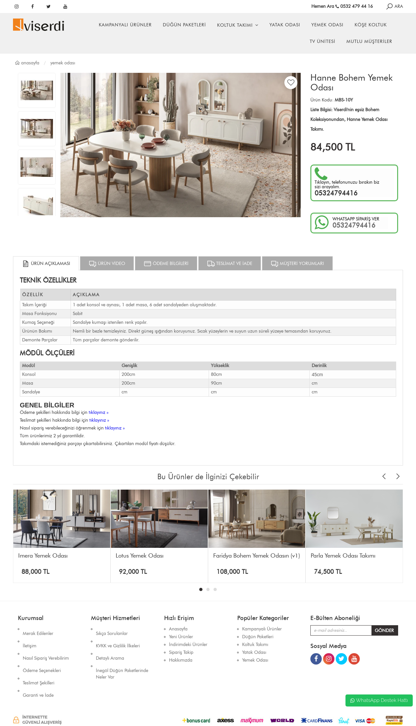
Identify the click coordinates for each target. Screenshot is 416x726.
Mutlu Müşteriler (369, 41)
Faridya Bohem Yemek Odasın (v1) (256, 555)
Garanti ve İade (38, 668)
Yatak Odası (284, 25)
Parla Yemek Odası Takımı (343, 555)
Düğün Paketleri (184, 25)
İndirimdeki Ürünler (188, 644)
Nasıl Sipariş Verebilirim (46, 644)
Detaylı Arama (110, 644)
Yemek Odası (327, 25)
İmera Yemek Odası (43, 555)
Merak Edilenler (38, 629)
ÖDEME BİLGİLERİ (166, 264)
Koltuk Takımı (235, 25)
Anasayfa (27, 63)
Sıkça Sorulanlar (112, 629)
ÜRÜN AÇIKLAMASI (46, 264)
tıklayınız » (99, 412)
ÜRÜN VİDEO (107, 264)
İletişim (29, 637)
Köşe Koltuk (371, 25)
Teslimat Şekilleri (38, 660)
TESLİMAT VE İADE (229, 264)
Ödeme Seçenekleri (42, 652)
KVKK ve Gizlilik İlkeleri (118, 637)
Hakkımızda (180, 660)
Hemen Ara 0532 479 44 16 (342, 6)
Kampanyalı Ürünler (125, 25)
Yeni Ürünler (181, 637)
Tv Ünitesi (322, 41)
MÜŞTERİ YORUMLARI (297, 264)
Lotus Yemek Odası (139, 555)
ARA (394, 6)
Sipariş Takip (181, 652)
